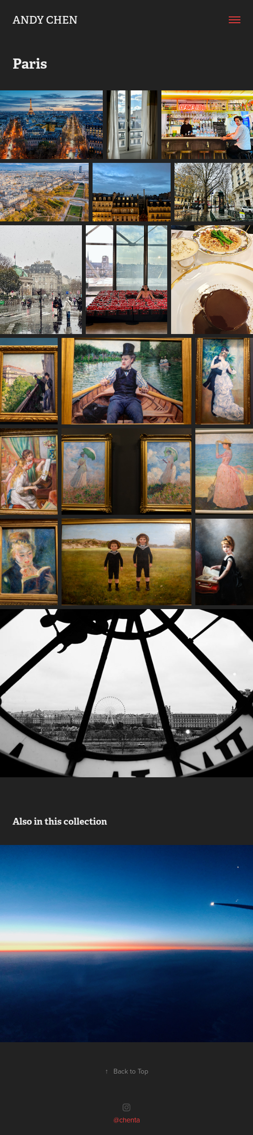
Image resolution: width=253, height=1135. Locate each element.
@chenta (126, 1120)
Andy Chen (45, 20)
